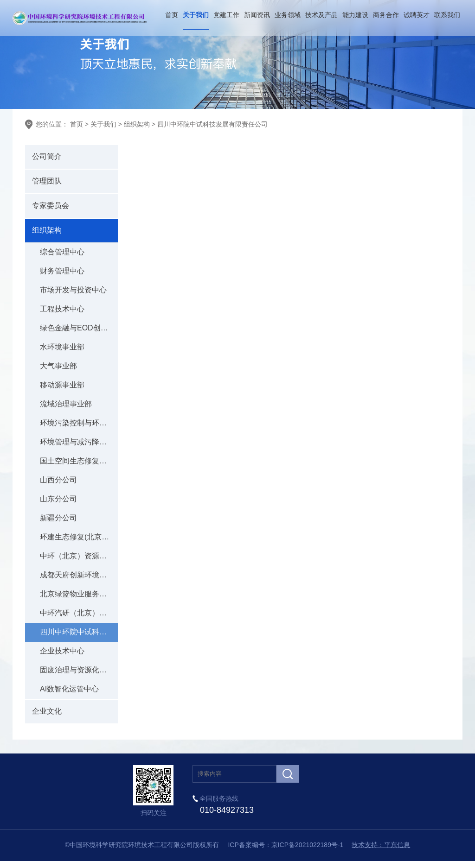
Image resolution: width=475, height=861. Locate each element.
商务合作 (386, 15)
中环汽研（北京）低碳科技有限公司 (79, 613)
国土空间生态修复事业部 (79, 461)
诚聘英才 (417, 15)
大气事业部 (58, 366)
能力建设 (355, 15)
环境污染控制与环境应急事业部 (79, 423)
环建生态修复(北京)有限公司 (79, 537)
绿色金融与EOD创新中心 (79, 328)
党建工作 (226, 15)
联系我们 (447, 15)
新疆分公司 (58, 518)
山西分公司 (58, 480)
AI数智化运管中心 (69, 689)
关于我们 (196, 15)
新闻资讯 (257, 15)
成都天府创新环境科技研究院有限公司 (79, 575)
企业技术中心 (62, 651)
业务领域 (288, 15)
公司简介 (47, 156)
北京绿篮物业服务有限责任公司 (79, 594)
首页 (171, 15)
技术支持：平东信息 (381, 844)
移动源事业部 (62, 385)
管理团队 (47, 181)
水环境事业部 (62, 347)
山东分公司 (58, 499)
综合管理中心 (62, 252)
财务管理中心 (62, 271)
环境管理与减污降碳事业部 (79, 442)
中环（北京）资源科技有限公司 (79, 556)
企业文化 (47, 711)
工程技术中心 (62, 309)
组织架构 (137, 124)
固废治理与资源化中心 (77, 670)
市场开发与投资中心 (73, 290)
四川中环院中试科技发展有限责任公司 (212, 124)
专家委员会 (50, 205)
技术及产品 (321, 15)
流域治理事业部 (66, 404)
